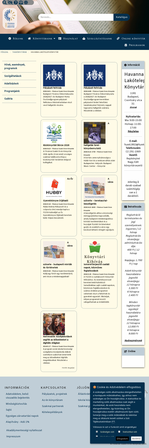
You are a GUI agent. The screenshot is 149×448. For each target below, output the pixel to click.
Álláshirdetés (85, 394)
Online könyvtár (131, 38)
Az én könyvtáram (52, 400)
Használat (68, 38)
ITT (113, 432)
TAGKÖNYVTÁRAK (19, 52)
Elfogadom (122, 438)
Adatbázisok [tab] (11, 83)
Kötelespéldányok (52, 412)
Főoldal (4, 52)
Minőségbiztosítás (16, 404)
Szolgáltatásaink (97, 38)
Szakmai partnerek (53, 406)
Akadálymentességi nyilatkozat (24, 430)
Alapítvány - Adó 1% (17, 422)
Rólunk (15, 38)
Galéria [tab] (8, 98)
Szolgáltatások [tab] (12, 76)
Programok (135, 45)
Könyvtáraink (40, 38)
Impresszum (13, 436)
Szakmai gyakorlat (88, 406)
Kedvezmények (133, 340)
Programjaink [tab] (12, 91)
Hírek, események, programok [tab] (14, 66)
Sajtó (9, 409)
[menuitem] (16, 38)
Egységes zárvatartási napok (22, 416)
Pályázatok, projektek (54, 394)
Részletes (133, 131)
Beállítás (136, 438)
